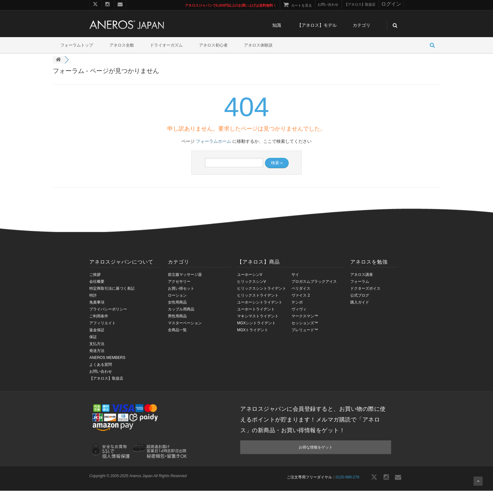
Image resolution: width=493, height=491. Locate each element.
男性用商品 (177, 316)
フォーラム (359, 282)
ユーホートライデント (256, 309)
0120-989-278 (347, 477)
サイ (295, 275)
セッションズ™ (304, 323)
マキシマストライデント (258, 316)
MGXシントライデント (256, 323)
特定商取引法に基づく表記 (112, 289)
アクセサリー (179, 282)
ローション (177, 295)
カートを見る (297, 5)
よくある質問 (100, 365)
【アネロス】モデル (317, 25)
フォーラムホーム (213, 141)
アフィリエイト (102, 323)
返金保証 (96, 330)
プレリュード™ (304, 330)
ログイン (391, 4)
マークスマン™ (304, 316)
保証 (93, 337)
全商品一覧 (177, 330)
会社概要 (96, 282)
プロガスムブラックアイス (314, 282)
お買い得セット (181, 289)
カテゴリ (361, 25)
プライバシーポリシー (108, 309)
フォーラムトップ (76, 45)
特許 (93, 295)
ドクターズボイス (365, 289)
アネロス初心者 (213, 45)
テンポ (297, 302)
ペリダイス (300, 289)
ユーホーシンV (249, 275)
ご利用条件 (98, 316)
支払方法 (96, 344)
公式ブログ (359, 295)
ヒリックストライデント (258, 295)
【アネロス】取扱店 (106, 379)
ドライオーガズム (166, 45)
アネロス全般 (121, 45)
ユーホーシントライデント (259, 302)
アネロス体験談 (258, 45)
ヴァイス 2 (300, 295)
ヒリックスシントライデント (261, 289)
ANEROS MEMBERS (107, 358)
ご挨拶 (95, 275)
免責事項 (96, 302)
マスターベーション (185, 323)
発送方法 (96, 351)
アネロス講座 (361, 275)
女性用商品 (177, 302)
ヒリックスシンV (251, 282)
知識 (276, 25)
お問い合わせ (100, 372)
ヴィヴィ (299, 309)
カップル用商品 (181, 309)
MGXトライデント (252, 330)
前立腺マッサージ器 (185, 275)
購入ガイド (359, 302)
